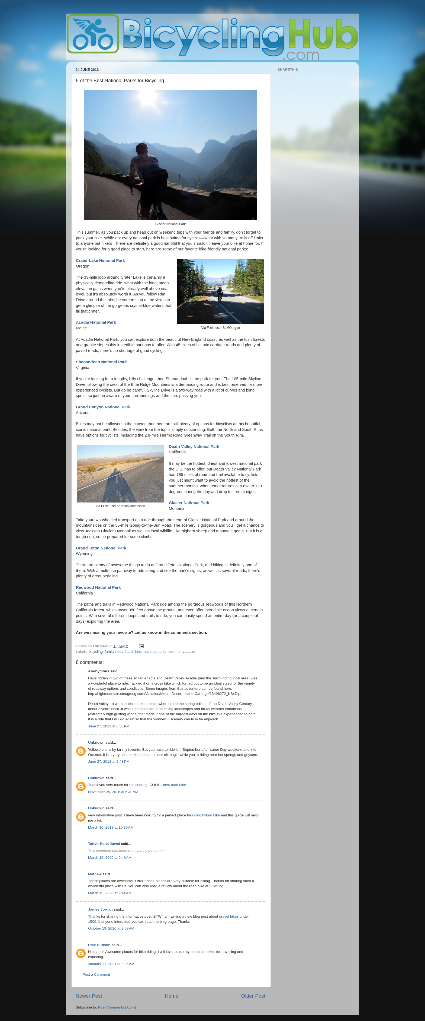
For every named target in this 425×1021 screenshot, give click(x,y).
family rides (114, 652)
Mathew (95, 874)
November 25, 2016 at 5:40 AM (113, 792)
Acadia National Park (96, 322)
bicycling (96, 652)
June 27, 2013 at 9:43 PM (109, 761)
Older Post (253, 996)
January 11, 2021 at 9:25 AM (111, 964)
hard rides (133, 652)
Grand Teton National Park (101, 548)
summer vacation (183, 652)
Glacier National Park (189, 503)
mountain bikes (203, 952)
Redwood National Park (98, 587)
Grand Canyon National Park (103, 407)
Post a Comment (96, 974)
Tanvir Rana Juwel (104, 844)
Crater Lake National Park (100, 260)
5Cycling (216, 886)
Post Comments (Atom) (117, 1007)
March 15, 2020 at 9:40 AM (109, 857)
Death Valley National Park (194, 446)
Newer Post (89, 996)
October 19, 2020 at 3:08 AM (111, 928)
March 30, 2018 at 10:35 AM (111, 827)
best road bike (174, 785)
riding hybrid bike (206, 815)
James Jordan (100, 909)
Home (171, 996)
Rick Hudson (99, 945)
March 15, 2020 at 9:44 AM (109, 893)
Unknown (96, 742)
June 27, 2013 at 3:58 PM (109, 726)
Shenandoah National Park (101, 362)
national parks (155, 652)
